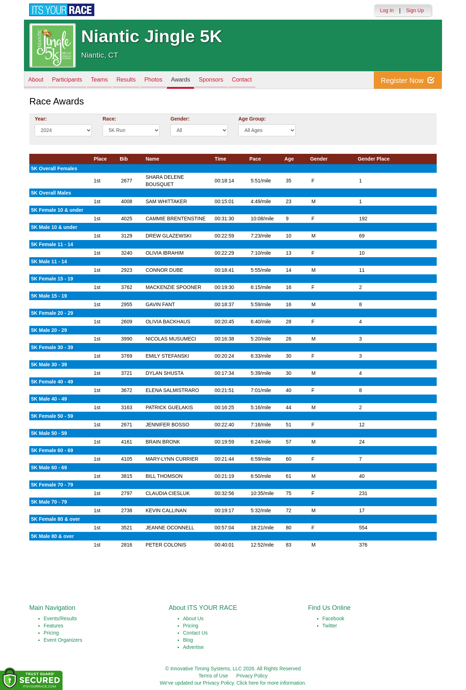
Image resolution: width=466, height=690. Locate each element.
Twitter (329, 625)
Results (139, 80)
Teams (108, 80)
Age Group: (252, 119)
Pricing (51, 633)
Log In (387, 10)
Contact (268, 80)
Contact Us (195, 633)
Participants (72, 80)
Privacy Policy (251, 676)
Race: (109, 119)
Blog (188, 640)
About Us (193, 618)
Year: (41, 119)
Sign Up (415, 10)
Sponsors (234, 80)
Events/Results (60, 618)
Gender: (180, 119)
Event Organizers (63, 640)
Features (53, 625)
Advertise (193, 647)
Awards (200, 80)
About (37, 80)
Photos (169, 80)
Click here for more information (271, 683)
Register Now (408, 80)
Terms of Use (213, 676)
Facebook (333, 618)
